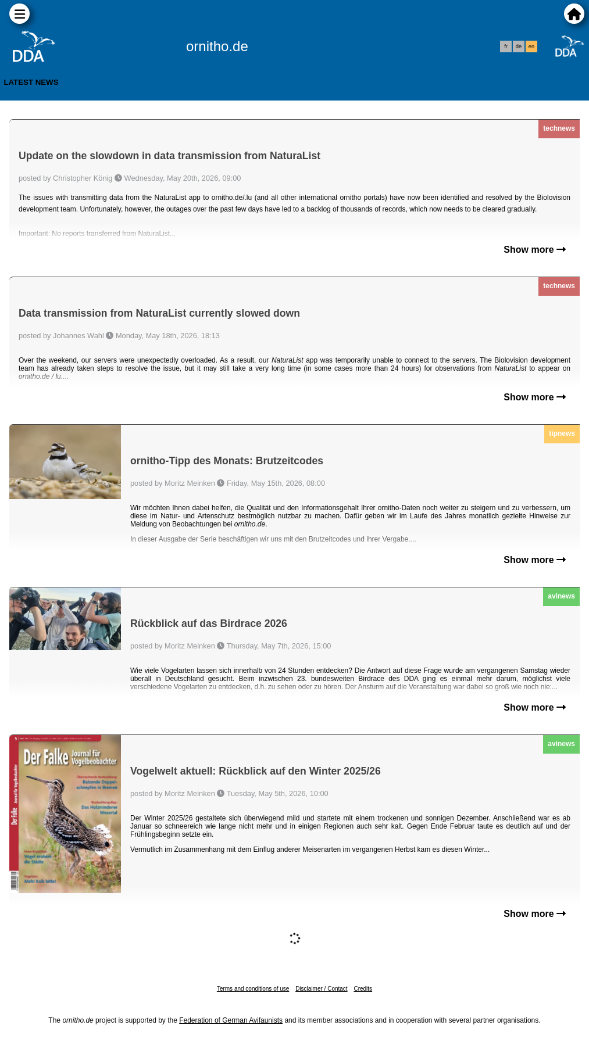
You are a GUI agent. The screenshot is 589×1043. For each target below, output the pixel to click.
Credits (363, 988)
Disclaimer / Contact (321, 988)
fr (506, 46)
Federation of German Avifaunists (231, 1020)
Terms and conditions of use (253, 988)
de (519, 46)
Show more (535, 249)
